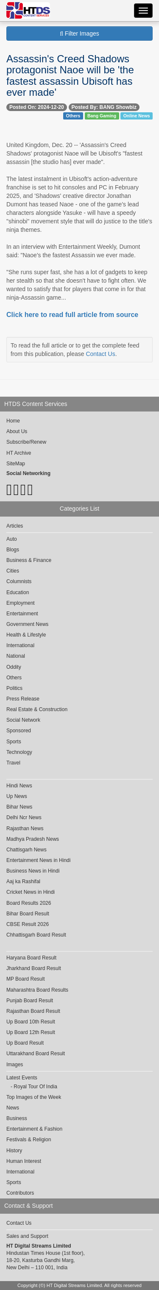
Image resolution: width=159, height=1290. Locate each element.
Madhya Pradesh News (32, 839)
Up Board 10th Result (30, 1022)
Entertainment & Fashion (34, 1129)
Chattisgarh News (26, 850)
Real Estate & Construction (36, 709)
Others (73, 115)
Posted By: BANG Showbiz (104, 107)
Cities (12, 571)
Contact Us (100, 353)
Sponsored (18, 731)
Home (13, 421)
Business (16, 1118)
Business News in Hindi (32, 871)
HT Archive (18, 453)
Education (17, 592)
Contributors (20, 1193)
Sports (13, 742)
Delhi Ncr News (24, 817)
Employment (20, 603)
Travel (13, 763)
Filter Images (79, 33)
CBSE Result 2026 (27, 924)
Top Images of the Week (33, 1097)
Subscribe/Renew (26, 442)
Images (14, 1065)
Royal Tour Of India (35, 1087)
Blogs (12, 550)
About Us (16, 431)
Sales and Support (27, 1236)
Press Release (22, 699)
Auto (11, 539)
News (12, 1108)
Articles (14, 526)
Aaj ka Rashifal (23, 881)
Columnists (18, 581)
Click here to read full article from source (72, 314)
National (15, 656)
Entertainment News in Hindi (38, 860)
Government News (27, 624)
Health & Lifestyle (26, 635)
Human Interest (23, 1161)
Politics (14, 688)
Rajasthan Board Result (33, 1011)
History (14, 1151)
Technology (19, 752)
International (20, 645)
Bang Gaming (101, 115)
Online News (136, 115)
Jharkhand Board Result (33, 968)
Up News (16, 796)
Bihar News (19, 807)
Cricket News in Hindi (30, 892)
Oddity (13, 667)
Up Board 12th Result (30, 1032)
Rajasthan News (24, 828)
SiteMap (15, 464)
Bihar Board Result (27, 914)
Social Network (23, 720)
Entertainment (22, 614)
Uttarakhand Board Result (35, 1053)
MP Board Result (25, 979)
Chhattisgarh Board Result (36, 935)
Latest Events (21, 1078)
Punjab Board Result (29, 1001)
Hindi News (19, 786)
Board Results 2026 (28, 903)
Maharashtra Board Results (37, 990)
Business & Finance (28, 560)
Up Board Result (25, 1043)
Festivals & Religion (28, 1140)
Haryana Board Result (31, 958)
